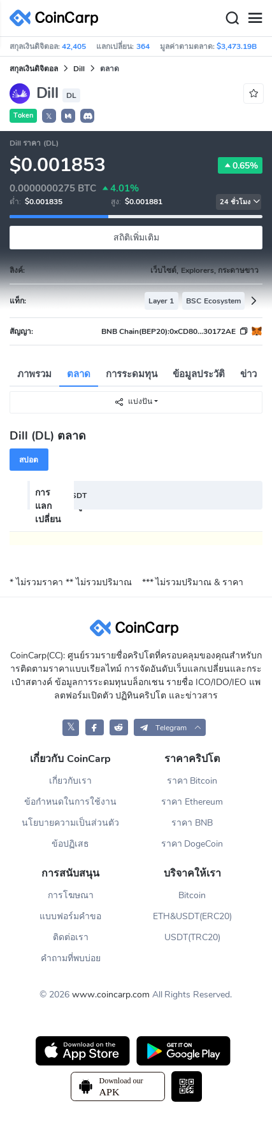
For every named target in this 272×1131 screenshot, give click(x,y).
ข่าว (248, 374)
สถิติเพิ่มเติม (136, 238)
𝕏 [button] (49, 116)
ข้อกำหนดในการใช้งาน (70, 802)
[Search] (232, 18)
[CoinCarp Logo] (57, 18)
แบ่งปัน (133, 401)
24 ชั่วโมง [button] (240, 202)
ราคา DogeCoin (192, 844)
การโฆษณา (71, 895)
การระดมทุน (131, 374)
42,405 (74, 46)
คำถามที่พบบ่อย (71, 958)
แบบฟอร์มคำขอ (70, 916)
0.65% (240, 165)
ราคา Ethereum (192, 802)
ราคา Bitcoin (192, 781)
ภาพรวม (34, 374)
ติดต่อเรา (71, 937)
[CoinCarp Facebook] (94, 727)
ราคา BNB (192, 823)
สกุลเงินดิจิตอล (34, 69)
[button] (68, 116)
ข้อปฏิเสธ (70, 844)
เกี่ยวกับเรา (70, 781)
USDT (76, 495)
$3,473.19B (237, 46)
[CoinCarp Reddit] (119, 727)
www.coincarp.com (111, 995)
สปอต (28, 460)
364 (143, 46)
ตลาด (78, 374)
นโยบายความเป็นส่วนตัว (70, 823)
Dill (79, 69)
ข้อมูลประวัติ (199, 374)
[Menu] (254, 18)
